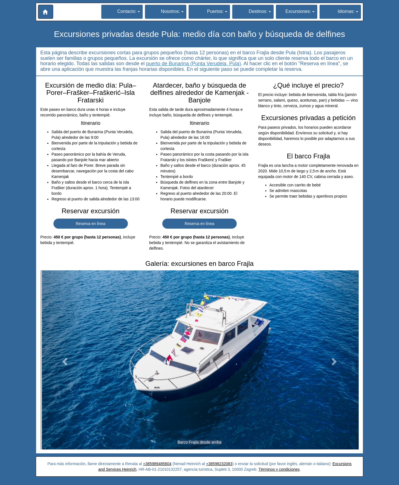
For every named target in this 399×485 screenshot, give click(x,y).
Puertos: (217, 11)
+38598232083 (219, 463)
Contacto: (128, 11)
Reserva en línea (90, 223)
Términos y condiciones (279, 469)
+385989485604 (157, 463)
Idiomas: (348, 11)
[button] (45, 12)
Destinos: (260, 11)
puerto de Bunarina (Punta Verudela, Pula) (193, 63)
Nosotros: (172, 11)
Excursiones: (299, 11)
